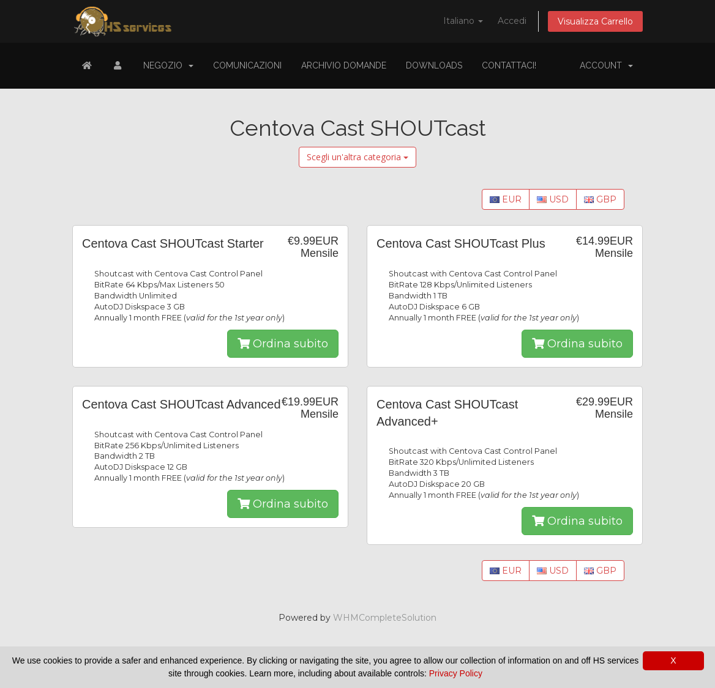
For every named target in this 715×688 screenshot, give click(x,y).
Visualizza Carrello (595, 21)
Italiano (463, 20)
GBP (600, 199)
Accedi (512, 20)
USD (553, 199)
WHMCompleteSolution (384, 617)
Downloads (434, 65)
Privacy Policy (455, 673)
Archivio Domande (343, 65)
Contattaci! (509, 65)
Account (606, 65)
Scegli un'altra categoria (357, 157)
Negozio (168, 65)
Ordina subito (283, 343)
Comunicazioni (247, 65)
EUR (506, 199)
